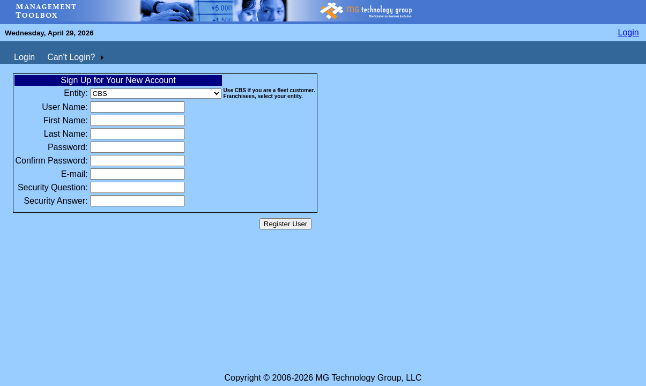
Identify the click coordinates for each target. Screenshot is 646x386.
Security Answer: (55, 200)
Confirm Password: (51, 160)
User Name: (64, 107)
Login (628, 32)
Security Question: (53, 187)
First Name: (65, 120)
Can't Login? (71, 57)
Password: (68, 147)
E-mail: (74, 174)
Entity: (75, 93)
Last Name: (66, 133)
